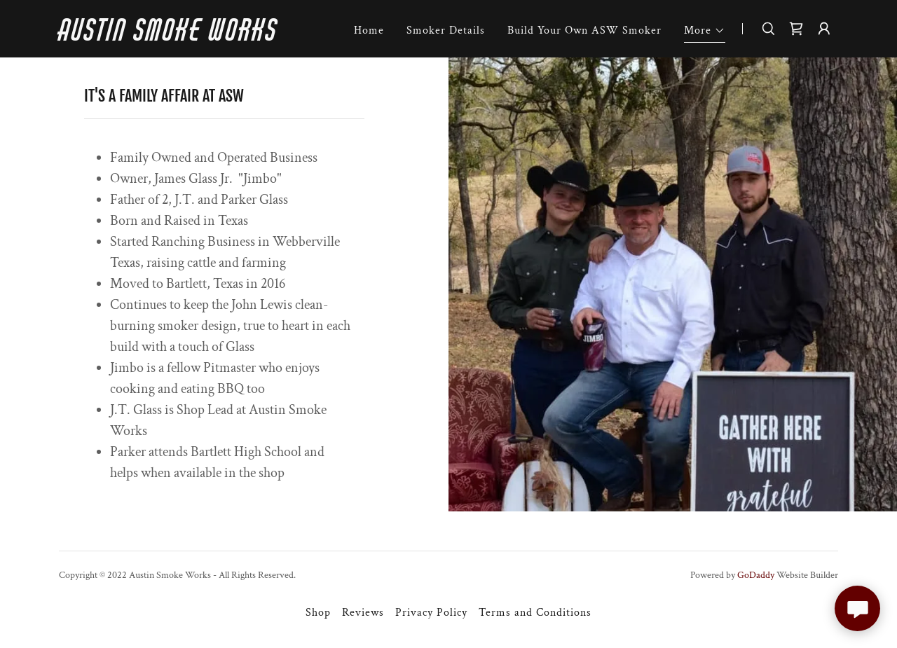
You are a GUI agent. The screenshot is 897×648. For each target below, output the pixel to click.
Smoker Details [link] (445, 30)
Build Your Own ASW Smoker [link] (584, 30)
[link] (195, 37)
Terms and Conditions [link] (535, 612)
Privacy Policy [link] (431, 612)
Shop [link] (318, 612)
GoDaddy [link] (755, 575)
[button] (704, 32)
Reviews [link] (363, 612)
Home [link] (369, 30)
